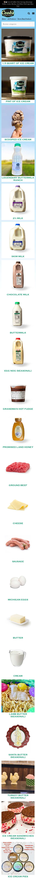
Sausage (18, 561)
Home (4, 19)
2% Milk (18, 218)
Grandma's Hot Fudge (18, 409)
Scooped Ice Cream (18, 139)
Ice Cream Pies (18, 876)
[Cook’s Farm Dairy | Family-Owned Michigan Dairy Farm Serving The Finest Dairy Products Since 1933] (8, 13)
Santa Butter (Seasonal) (18, 755)
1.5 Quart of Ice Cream (18, 63)
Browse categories (9, 24)
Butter (18, 638)
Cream (18, 676)
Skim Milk (18, 256)
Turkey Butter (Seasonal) (18, 796)
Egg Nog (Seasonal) (18, 371)
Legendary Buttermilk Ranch (18, 178)
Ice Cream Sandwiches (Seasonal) (18, 837)
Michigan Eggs (18, 599)
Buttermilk (18, 333)
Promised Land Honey (18, 447)
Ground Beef (18, 485)
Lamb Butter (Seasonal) (18, 715)
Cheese (18, 523)
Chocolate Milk (18, 294)
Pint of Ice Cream (18, 101)
